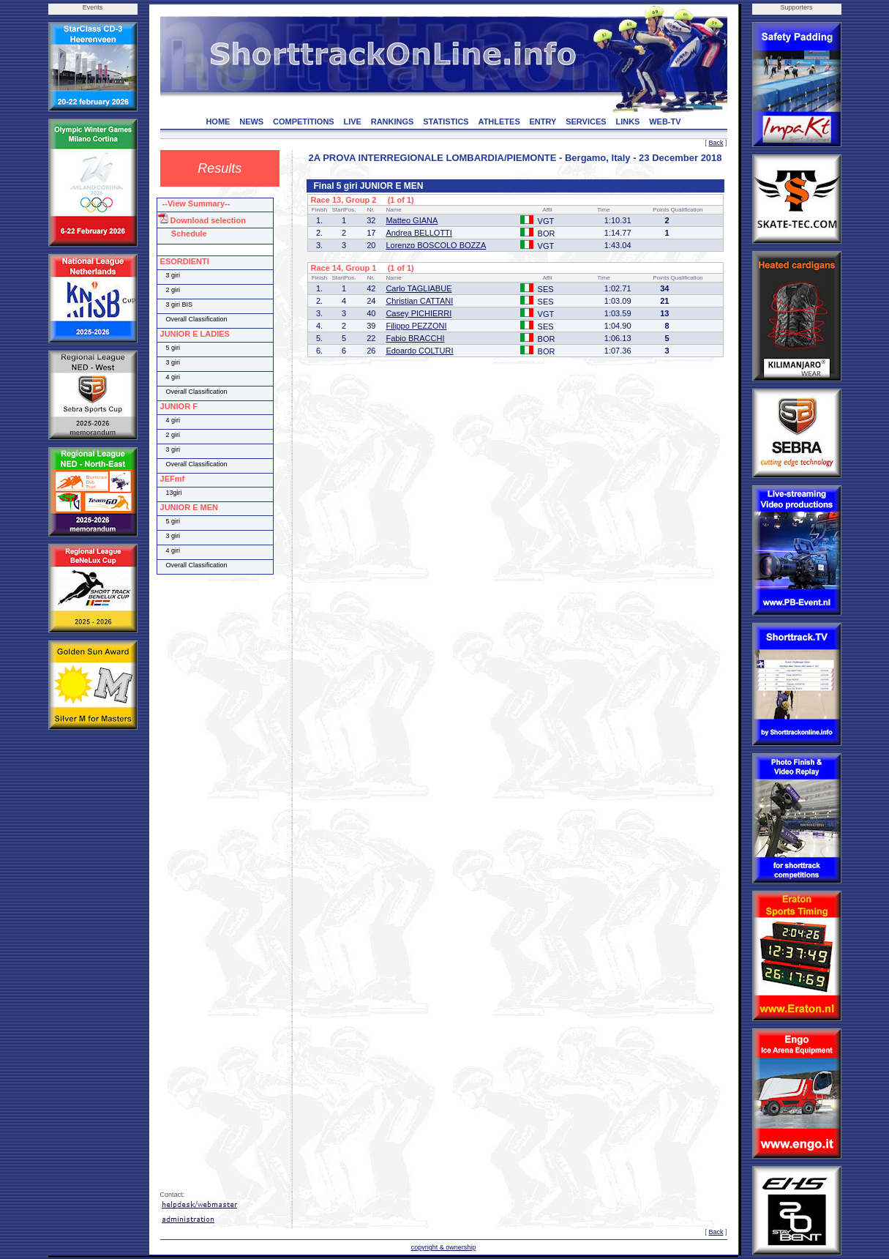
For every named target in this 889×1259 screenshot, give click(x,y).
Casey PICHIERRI (418, 313)
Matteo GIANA (412, 220)
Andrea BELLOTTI (419, 232)
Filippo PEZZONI (416, 325)
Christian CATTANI (419, 300)
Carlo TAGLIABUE (418, 288)
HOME (218, 121)
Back (715, 142)
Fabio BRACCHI (415, 338)
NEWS (251, 121)
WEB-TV (664, 121)
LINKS (627, 121)
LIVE (352, 121)
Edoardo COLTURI (419, 350)
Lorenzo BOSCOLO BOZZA (436, 245)
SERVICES (586, 121)
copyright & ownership (443, 1247)
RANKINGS (392, 121)
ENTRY (543, 121)
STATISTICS (446, 121)
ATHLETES (499, 121)
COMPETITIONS (303, 121)
